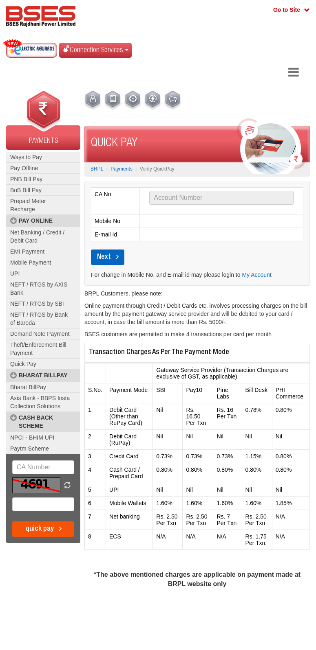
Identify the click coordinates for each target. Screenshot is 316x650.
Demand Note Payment (40, 333)
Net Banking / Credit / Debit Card (37, 236)
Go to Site (286, 10)
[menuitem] (93, 100)
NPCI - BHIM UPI (32, 437)
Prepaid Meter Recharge (28, 205)
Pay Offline (24, 168)
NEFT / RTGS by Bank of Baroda (39, 318)
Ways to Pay (26, 157)
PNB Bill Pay (26, 179)
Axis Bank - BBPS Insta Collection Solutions (40, 402)
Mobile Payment (30, 262)
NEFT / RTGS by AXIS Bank (38, 288)
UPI (15, 273)
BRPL (97, 169)
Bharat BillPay (28, 387)
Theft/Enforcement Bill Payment (38, 348)
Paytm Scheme (29, 448)
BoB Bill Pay (26, 190)
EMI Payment (27, 251)
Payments (121, 169)
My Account (256, 274)
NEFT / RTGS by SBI (37, 303)
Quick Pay (23, 364)
